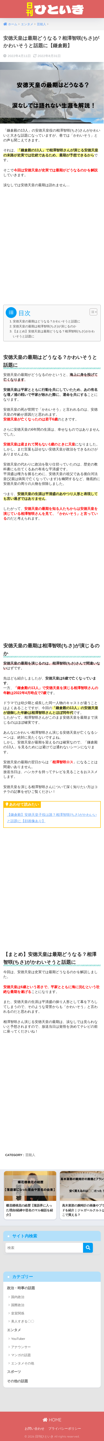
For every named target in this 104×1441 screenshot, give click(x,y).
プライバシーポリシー (64, 1428)
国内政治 (17, 1297)
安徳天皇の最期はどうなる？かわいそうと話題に (46, 321)
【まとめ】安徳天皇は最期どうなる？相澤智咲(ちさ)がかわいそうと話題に (54, 334)
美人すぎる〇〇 (22, 1321)
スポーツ (14, 1372)
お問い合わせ (34, 1428)
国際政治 (17, 1305)
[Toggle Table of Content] (91, 312)
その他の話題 (17, 1381)
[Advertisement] (52, 244)
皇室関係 (17, 1313)
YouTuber (18, 1339)
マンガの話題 (21, 1355)
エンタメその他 (22, 1363)
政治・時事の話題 (21, 1288)
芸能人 (30, 1155)
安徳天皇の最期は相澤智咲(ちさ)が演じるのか (44, 326)
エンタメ (14, 1330)
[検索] (88, 1248)
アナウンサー (21, 1347)
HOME (52, 1420)
